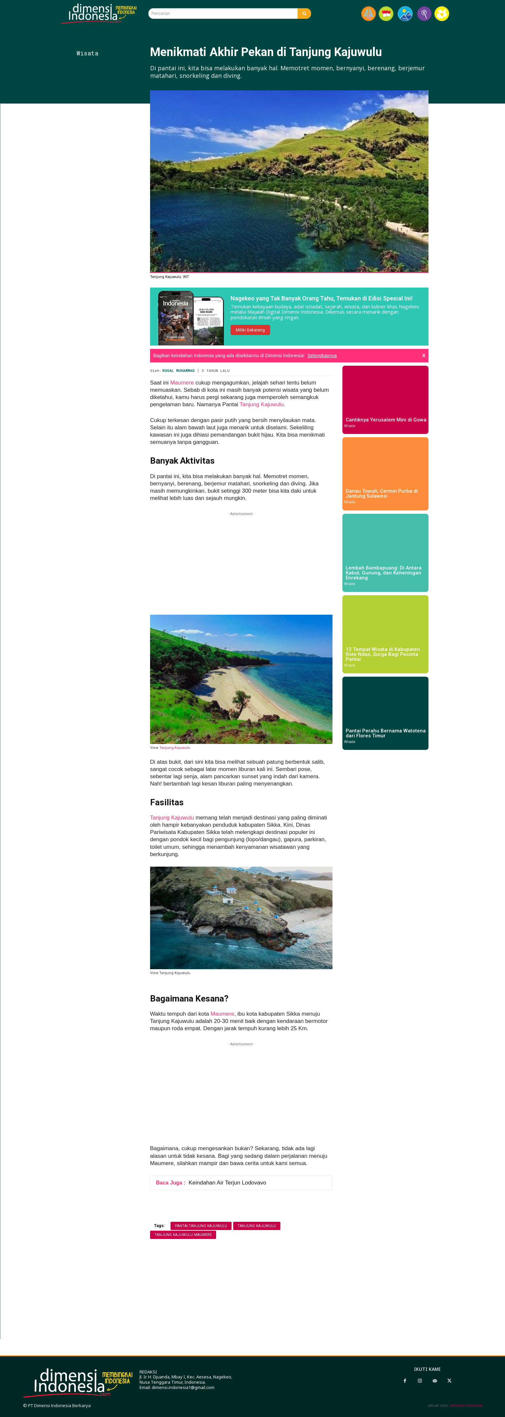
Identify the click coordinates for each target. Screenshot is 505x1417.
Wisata (87, 53)
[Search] (304, 13)
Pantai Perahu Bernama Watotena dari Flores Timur (386, 733)
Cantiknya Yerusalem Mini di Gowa (386, 420)
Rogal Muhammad (178, 370)
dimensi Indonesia (466, 1405)
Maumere (182, 383)
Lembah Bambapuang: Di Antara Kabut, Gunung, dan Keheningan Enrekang (384, 573)
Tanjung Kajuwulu (262, 404)
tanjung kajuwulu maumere (183, 1235)
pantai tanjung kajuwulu (201, 1226)
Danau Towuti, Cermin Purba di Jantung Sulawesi (382, 493)
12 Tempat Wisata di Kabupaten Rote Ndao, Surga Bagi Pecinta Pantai (383, 654)
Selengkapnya (322, 355)
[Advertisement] (111, 224)
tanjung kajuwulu (256, 1226)
